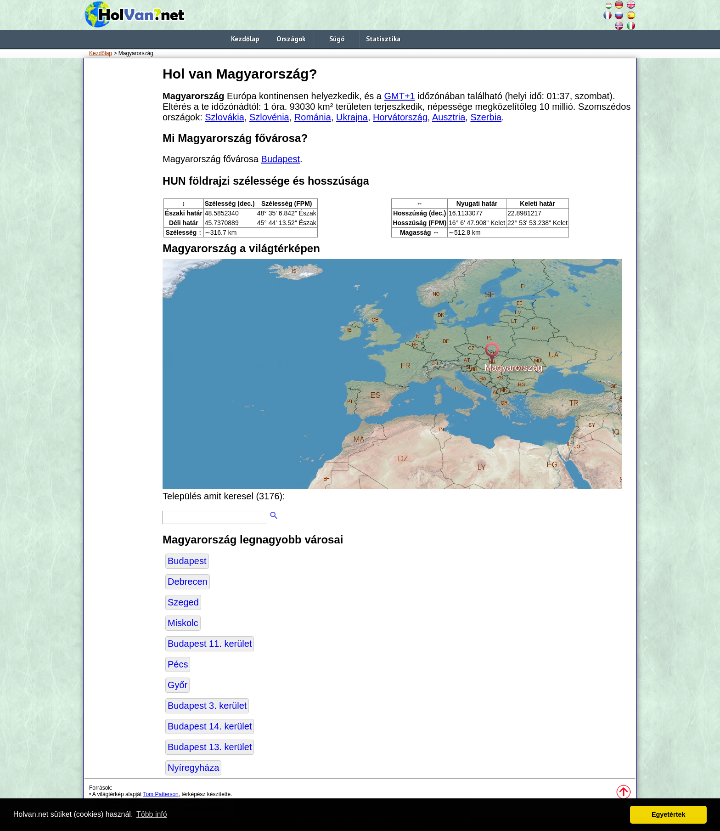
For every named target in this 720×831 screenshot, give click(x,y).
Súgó (336, 38)
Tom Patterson (160, 794)
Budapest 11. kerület (210, 644)
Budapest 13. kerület (210, 747)
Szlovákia (224, 117)
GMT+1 (399, 96)
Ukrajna (352, 117)
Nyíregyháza (193, 768)
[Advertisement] (121, 201)
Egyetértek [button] (669, 814)
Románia (312, 117)
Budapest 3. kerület (207, 706)
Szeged (183, 602)
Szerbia (485, 117)
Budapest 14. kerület (210, 726)
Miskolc (183, 623)
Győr (177, 685)
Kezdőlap (245, 38)
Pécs (178, 664)
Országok (290, 38)
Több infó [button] (151, 814)
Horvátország (400, 117)
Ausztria (448, 117)
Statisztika (383, 38)
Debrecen (188, 582)
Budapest (280, 159)
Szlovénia (269, 117)
